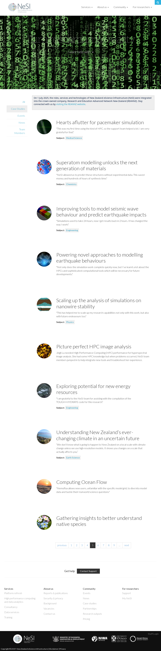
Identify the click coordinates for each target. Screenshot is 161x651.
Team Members (19, 131)
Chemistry (71, 184)
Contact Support (88, 571)
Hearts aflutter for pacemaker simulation (100, 122)
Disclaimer (53, 649)
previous (62, 545)
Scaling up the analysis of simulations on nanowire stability (98, 303)
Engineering (72, 230)
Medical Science (74, 138)
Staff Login (153, 633)
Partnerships (90, 608)
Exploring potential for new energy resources (93, 389)
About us (103, 7)
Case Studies (18, 108)
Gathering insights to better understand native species (99, 521)
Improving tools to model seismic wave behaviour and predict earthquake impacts (101, 211)
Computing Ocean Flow (81, 482)
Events (21, 115)
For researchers (142, 7)
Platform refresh (13, 593)
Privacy (63, 649)
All (23, 101)
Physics (70, 322)
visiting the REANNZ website (70, 104)
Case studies (90, 603)
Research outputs (92, 613)
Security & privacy (53, 598)
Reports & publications (56, 593)
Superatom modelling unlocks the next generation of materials (97, 165)
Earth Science (73, 457)
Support (126, 593)
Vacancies (49, 608)
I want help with (81, 52)
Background (50, 603)
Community (121, 7)
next (126, 545)
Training (8, 617)
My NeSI (127, 598)
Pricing (86, 618)
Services (87, 7)
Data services (11, 612)
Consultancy (10, 606)
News (22, 122)
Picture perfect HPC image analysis (93, 346)
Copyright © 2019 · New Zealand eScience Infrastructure (24, 649)
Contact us (49, 613)
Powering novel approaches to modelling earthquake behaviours (99, 258)
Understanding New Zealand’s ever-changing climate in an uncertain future (97, 435)
